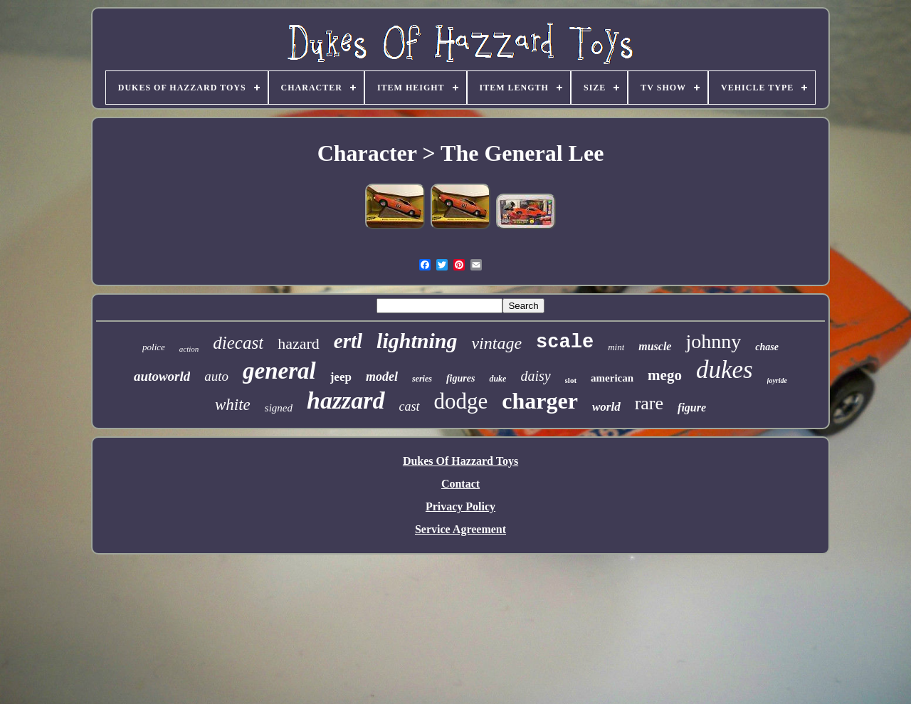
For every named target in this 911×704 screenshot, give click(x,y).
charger (540, 401)
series (422, 379)
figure (692, 407)
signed (279, 408)
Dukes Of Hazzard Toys (460, 461)
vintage (496, 343)
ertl (348, 341)
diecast (238, 342)
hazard (299, 343)
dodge (461, 401)
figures (460, 378)
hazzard (346, 400)
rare (649, 403)
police (153, 347)
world (606, 407)
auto (216, 376)
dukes (724, 370)
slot (571, 380)
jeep (341, 377)
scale (565, 342)
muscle (654, 346)
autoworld (162, 376)
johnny (713, 341)
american (612, 378)
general (279, 371)
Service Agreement (460, 529)
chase (767, 347)
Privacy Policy (460, 506)
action (189, 349)
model (382, 376)
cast (409, 406)
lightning (416, 340)
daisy (535, 376)
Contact (460, 484)
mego (665, 375)
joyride (777, 380)
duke (497, 379)
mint (616, 347)
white (233, 405)
